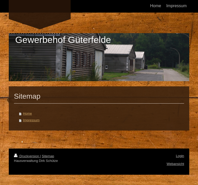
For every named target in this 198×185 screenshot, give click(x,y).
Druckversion (27, 156)
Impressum (31, 120)
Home (27, 113)
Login (180, 156)
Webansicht (175, 164)
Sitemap (48, 156)
